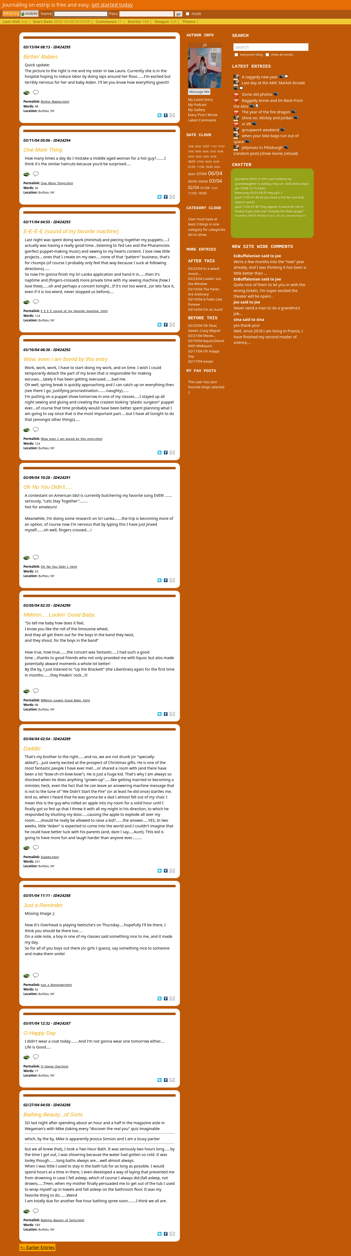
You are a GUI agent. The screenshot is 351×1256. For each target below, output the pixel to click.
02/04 (193, 187)
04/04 (203, 181)
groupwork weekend (259, 129)
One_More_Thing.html (57, 183)
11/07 (214, 146)
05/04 (192, 181)
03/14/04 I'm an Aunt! (205, 309)
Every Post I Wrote (202, 114)
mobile (29, 13)
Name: (74, 13)
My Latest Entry (200, 99)
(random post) (246, 153)
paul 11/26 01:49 (247, 197)
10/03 (202, 193)
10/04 (209, 167)
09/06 (198, 151)
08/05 (191, 161)
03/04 (215, 181)
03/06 (206, 156)
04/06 (198, 156)
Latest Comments (202, 120)
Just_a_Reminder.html (56, 985)
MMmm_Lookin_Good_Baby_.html (65, 700)
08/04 (191, 174)
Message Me (199, 91)
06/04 (215, 173)
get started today (112, 4)
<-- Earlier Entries (37, 1247)
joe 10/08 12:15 (246, 188)
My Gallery (196, 109)
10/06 (191, 151)
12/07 (206, 146)
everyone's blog (251, 54)
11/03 (192, 193)
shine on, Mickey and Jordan (265, 117)
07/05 (200, 161)
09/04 (217, 167)
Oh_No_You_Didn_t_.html (59, 566)
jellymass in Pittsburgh (260, 147)
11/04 (200, 167)
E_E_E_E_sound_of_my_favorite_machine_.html (74, 311)
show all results (282, 54)
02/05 (216, 161)
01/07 (221, 146)
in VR (244, 123)
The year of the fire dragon (264, 111)
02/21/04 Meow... (202, 335)
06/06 (220, 151)
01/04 (205, 188)
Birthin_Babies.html (55, 101)
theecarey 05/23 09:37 (251, 193)
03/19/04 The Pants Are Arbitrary (203, 292)
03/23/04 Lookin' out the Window (204, 281)
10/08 (191, 146)
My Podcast (197, 104)
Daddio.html (50, 857)
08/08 (198, 146)
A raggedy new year (260, 76)
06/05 (208, 161)
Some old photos (255, 94)
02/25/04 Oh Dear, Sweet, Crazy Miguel (204, 328)
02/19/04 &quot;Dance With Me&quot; (206, 343)
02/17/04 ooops (200, 361)
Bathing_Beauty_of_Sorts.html (62, 1220)
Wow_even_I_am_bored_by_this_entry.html (71, 439)
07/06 (213, 151)
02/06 (213, 156)
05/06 (191, 156)
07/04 (201, 173)
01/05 (191, 167)
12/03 (214, 188)
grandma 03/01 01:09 (250, 179)
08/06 (206, 151)
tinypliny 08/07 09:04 (250, 216)
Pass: (141, 13)
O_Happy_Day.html (54, 1066)
